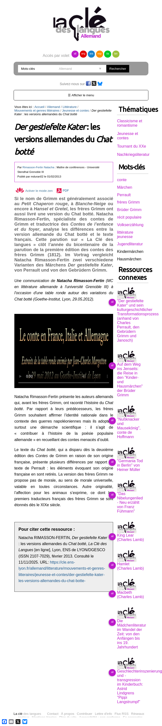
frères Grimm (128, 202)
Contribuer (84, 714)
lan (115, 53)
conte (121, 180)
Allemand (53, 107)
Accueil (39, 107)
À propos (67, 714)
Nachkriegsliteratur (133, 154)
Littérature (70, 107)
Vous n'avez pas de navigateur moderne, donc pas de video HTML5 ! (63, 351)
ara (91, 53)
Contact (52, 714)
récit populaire (129, 217)
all (75, 53)
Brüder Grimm (129, 210)
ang (83, 53)
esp (99, 53)
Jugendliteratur (130, 244)
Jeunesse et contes (75, 110)
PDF (66, 191)
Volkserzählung (130, 225)
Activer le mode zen (34, 191)
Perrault (124, 195)
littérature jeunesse (125, 234)
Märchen (124, 187)
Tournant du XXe (131, 146)
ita (107, 53)
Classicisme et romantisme (129, 123)
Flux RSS (121, 714)
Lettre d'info (103, 714)
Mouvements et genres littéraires (37, 110)
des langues (27, 714)
